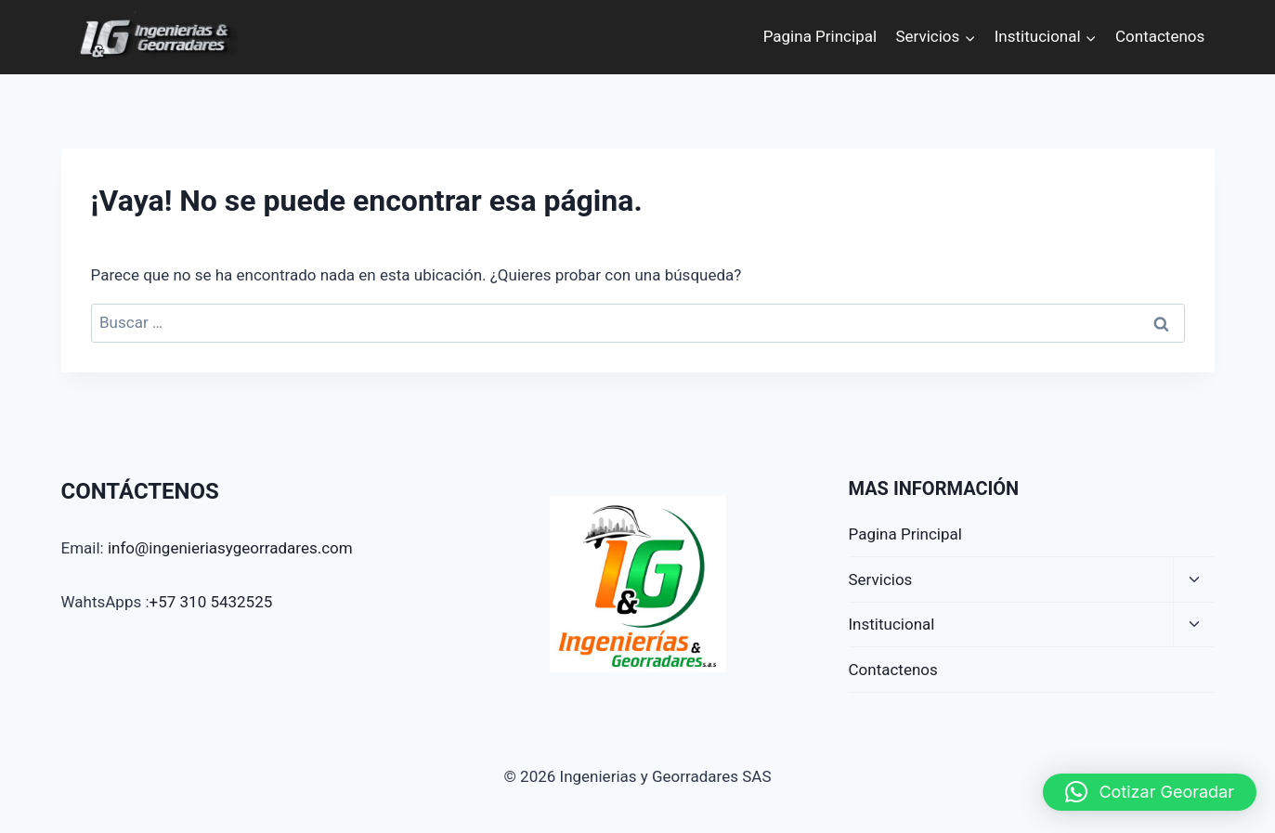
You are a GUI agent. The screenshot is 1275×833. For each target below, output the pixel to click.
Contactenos (1159, 36)
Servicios (881, 579)
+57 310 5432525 (211, 601)
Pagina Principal (820, 36)
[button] (1149, 792)
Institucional (892, 624)
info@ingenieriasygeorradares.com (230, 548)
